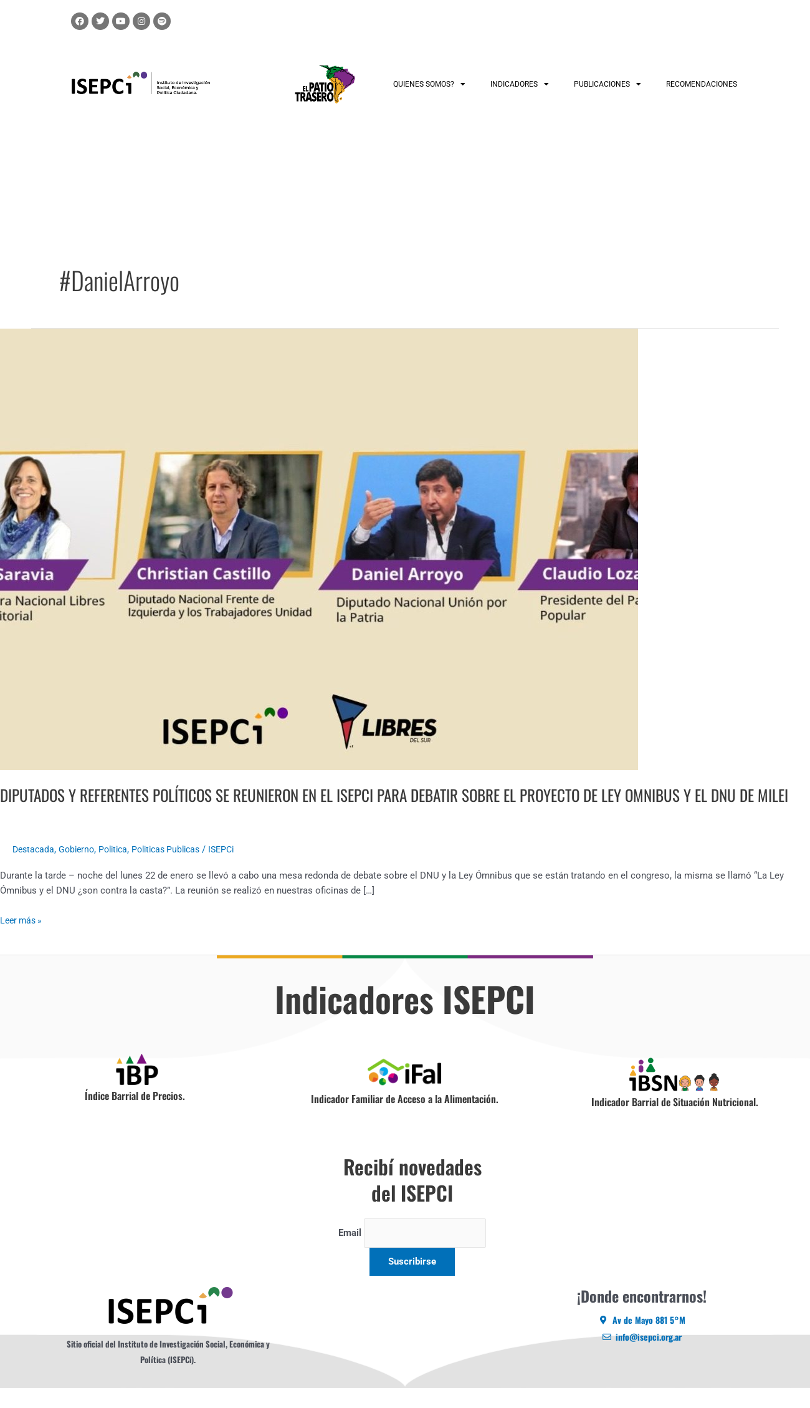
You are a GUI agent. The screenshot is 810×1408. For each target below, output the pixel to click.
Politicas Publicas (177, 870)
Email (349, 1254)
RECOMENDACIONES (701, 84)
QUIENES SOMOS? (429, 84)
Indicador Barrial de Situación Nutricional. (674, 1123)
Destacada (34, 870)
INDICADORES (519, 84)
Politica (119, 870)
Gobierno (80, 870)
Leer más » (22, 940)
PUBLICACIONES (607, 84)
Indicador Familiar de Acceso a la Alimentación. (404, 1119)
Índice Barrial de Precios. (135, 1116)
